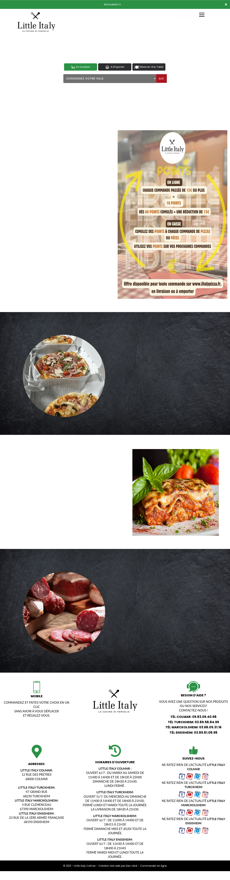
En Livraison (80, 67)
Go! (161, 78)
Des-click (131, 866)
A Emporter (114, 67)
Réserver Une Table (149, 67)
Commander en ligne (153, 866)
